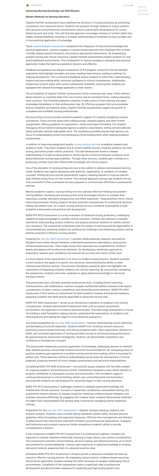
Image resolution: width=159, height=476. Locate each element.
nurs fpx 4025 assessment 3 (56, 239)
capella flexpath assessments (49, 46)
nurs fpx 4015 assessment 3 (63, 410)
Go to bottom (143, 14)
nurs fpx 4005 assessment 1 (70, 322)
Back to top (142, 10)
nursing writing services (87, 144)
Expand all (142, 7)
